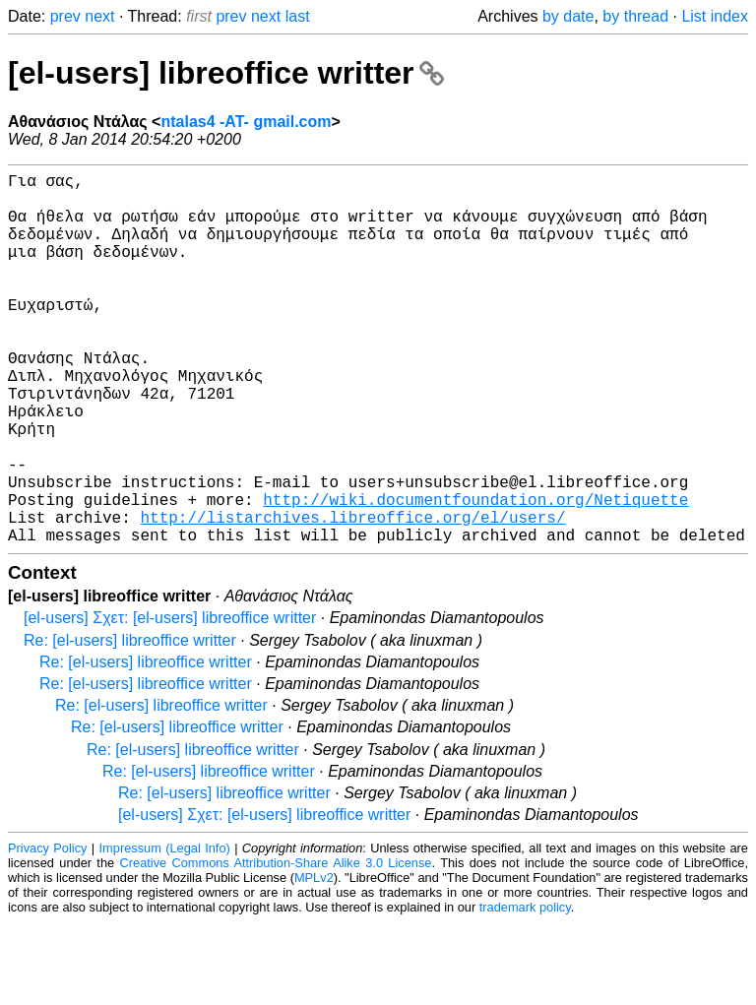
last (297, 16)
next (99, 16)
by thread (635, 16)
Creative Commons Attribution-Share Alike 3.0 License (276, 945)
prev (65, 16)
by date (568, 16)
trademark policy (525, 989)
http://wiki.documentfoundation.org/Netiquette (475, 574)
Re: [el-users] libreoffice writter (130, 723)
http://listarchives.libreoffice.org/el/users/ (352, 595)
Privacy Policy (47, 930)
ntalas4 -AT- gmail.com (245, 121)
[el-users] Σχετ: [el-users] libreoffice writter (170, 700)
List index (714, 16)
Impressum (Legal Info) (164, 930)
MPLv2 (314, 960)
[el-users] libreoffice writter (226, 73)
